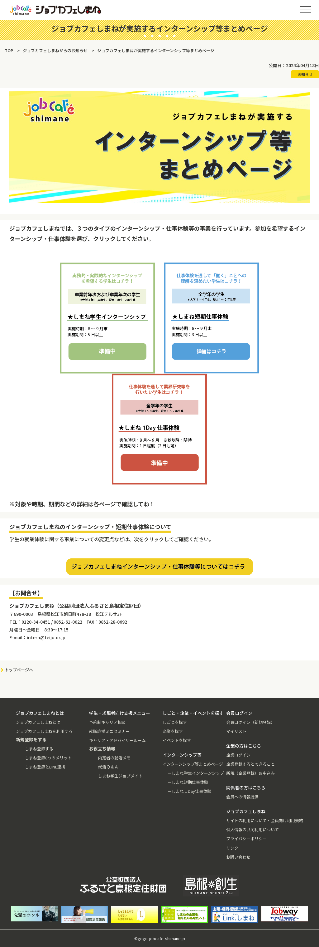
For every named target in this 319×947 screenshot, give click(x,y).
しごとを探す (175, 722)
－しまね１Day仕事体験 (189, 791)
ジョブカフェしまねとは (38, 722)
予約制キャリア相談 (107, 722)
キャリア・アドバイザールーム (117, 740)
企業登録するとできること (250, 764)
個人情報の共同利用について (252, 829)
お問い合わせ (238, 857)
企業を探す (173, 731)
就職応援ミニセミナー (109, 731)
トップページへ (19, 670)
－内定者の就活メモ (112, 758)
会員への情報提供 (242, 797)
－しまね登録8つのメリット (46, 758)
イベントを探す (177, 740)
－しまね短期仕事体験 (188, 782)
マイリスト (236, 731)
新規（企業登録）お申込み (250, 773)
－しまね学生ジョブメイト (118, 776)
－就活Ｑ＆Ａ (106, 767)
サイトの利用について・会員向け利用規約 (264, 820)
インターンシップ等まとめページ (193, 764)
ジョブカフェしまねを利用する (44, 731)
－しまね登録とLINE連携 (43, 767)
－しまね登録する (37, 749)
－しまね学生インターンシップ (196, 773)
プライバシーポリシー (246, 839)
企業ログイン (238, 755)
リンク (232, 848)
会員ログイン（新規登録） (250, 722)
